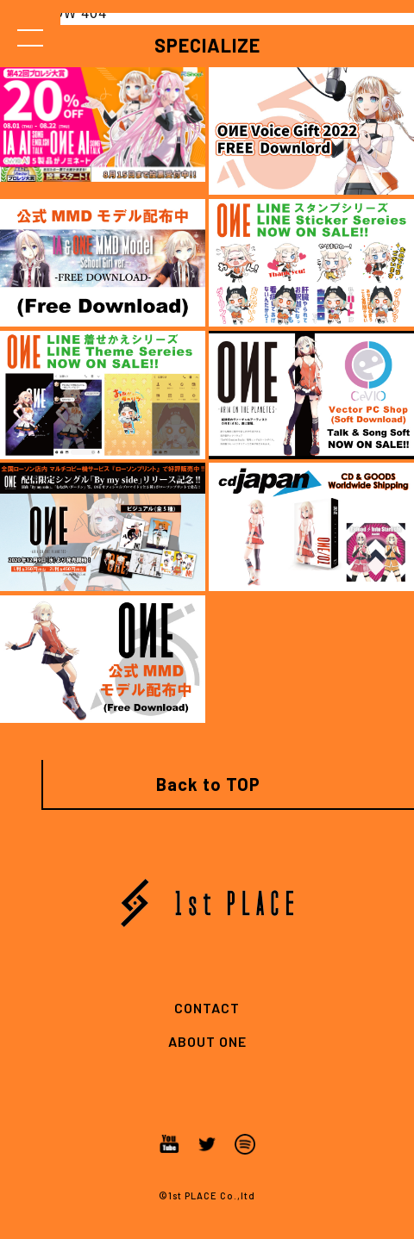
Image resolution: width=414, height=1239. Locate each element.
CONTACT (207, 1007)
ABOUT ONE (207, 1041)
